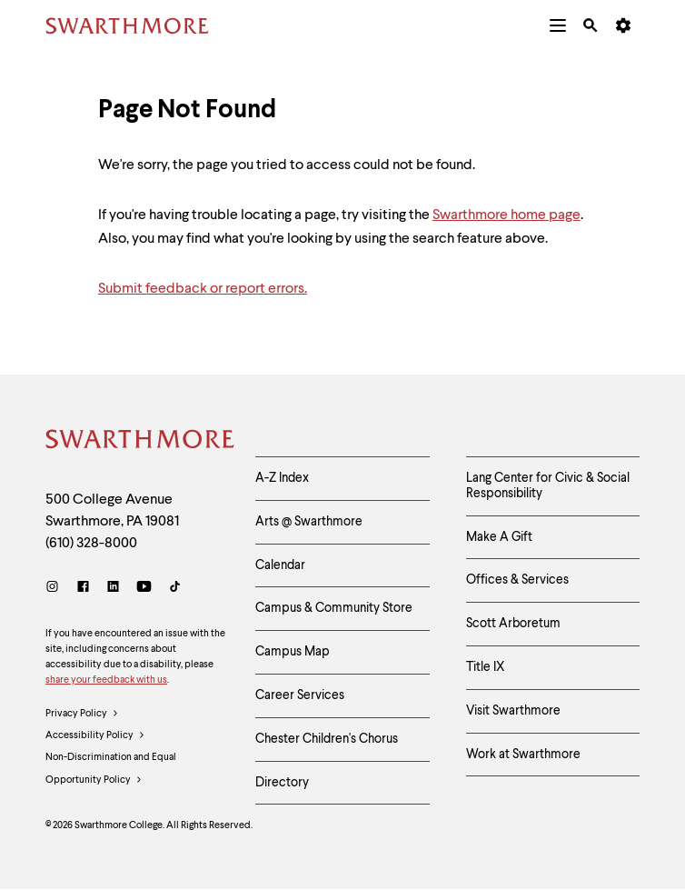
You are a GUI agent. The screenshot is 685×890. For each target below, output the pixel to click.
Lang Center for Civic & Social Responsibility (548, 486)
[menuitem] (557, 25)
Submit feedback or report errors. (202, 289)
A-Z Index (282, 478)
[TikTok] (175, 589)
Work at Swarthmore (523, 754)
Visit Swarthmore (513, 711)
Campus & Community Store (333, 608)
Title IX (485, 667)
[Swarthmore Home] (136, 442)
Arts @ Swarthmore (308, 521)
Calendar (280, 565)
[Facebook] (83, 589)
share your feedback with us (106, 680)
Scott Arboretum (513, 623)
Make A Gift (499, 537)
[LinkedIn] (113, 589)
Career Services (299, 695)
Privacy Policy (82, 714)
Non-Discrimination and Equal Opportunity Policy (110, 772)
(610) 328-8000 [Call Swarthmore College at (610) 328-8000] (91, 543)
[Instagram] (55, 589)
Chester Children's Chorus (326, 739)
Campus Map (292, 651)
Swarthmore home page (506, 215)
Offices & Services (517, 580)
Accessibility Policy (95, 736)
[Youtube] (144, 589)
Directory (282, 782)
